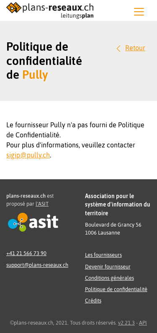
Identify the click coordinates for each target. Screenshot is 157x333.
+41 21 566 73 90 (26, 253)
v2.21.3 (126, 323)
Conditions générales (109, 278)
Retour (135, 48)
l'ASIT (42, 204)
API (143, 323)
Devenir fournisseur (108, 266)
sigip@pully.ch (28, 155)
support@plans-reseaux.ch (37, 265)
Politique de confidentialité (116, 289)
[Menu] (139, 11)
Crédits (93, 300)
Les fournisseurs (103, 255)
